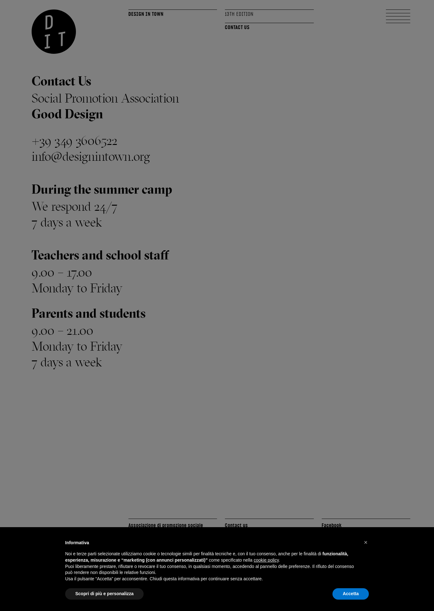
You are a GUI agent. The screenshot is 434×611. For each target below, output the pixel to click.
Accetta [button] (351, 593)
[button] (366, 542)
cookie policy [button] (266, 560)
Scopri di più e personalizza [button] (104, 593)
